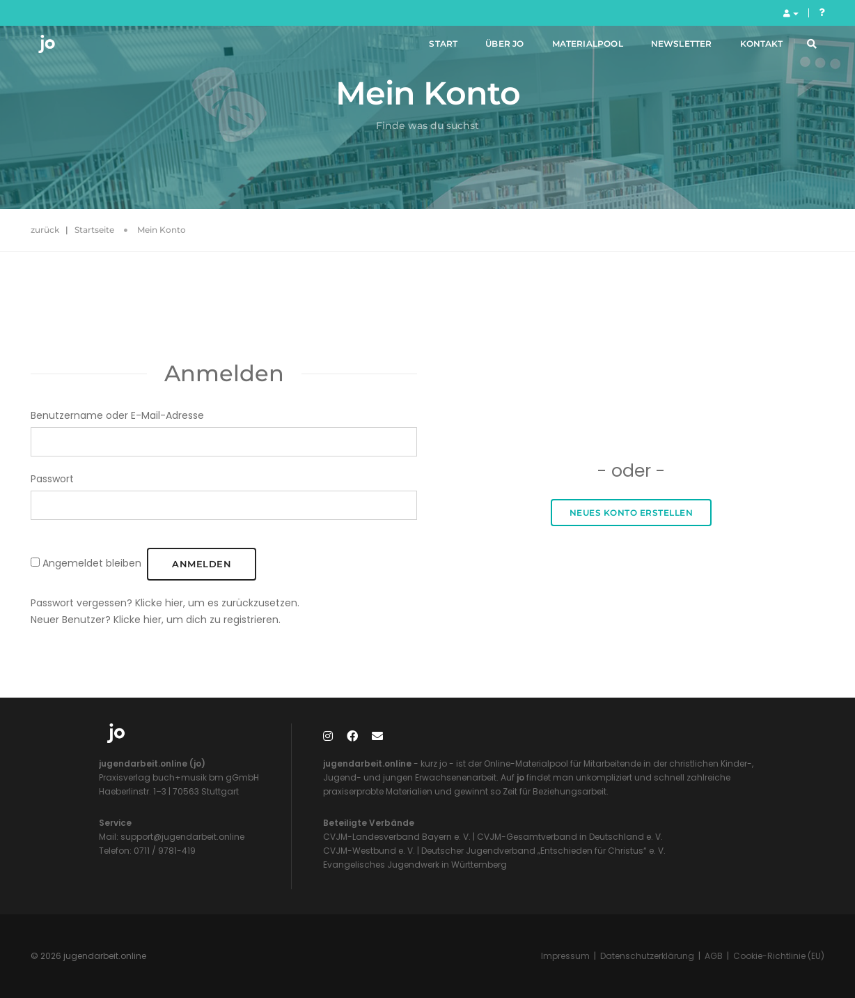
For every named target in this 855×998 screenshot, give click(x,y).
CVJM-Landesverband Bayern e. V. (397, 837)
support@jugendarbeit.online (181, 837)
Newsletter (666, 48)
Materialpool (572, 48)
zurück (45, 229)
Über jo (489, 48)
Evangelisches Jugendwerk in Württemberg (415, 864)
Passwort (52, 479)
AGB (714, 956)
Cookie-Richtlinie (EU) (778, 956)
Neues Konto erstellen (631, 512)
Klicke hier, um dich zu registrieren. (197, 620)
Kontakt (746, 48)
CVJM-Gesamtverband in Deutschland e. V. (569, 837)
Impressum (565, 956)
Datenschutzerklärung (647, 956)
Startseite (94, 229)
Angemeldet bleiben (91, 563)
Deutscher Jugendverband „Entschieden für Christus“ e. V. (543, 851)
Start (428, 48)
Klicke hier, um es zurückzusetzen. (217, 603)
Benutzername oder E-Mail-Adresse (117, 415)
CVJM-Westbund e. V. (369, 851)
